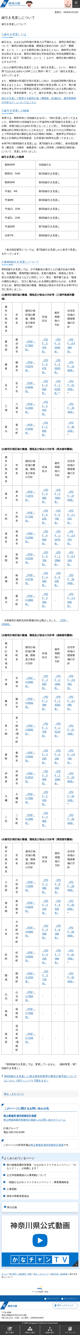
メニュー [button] (76, 6)
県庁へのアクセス (65, 1305)
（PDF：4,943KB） (30, 756)
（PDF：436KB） (71, 905)
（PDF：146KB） (71, 366)
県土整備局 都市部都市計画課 (19, 1115)
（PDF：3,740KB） (30, 1013)
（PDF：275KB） (71, 496)
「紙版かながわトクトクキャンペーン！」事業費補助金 (38, 1182)
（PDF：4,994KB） (30, 387)
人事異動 (12, 1189)
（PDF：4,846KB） (30, 931)
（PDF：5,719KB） (30, 516)
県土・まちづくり (14, 1094)
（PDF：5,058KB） (30, 682)
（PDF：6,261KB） (30, 777)
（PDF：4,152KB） (30, 977)
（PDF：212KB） (71, 385)
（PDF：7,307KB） (30, 496)
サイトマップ (52, 1299)
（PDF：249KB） (71, 777)
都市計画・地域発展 (59, 1274)
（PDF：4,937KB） (30, 366)
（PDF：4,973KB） (30, 579)
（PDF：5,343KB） (30, 408)
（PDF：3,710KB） (30, 1038)
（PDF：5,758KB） (30, 798)
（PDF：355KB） (71, 579)
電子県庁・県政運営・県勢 (20, 1274)
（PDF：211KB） (71, 730)
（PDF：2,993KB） (30, 730)
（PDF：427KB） (71, 954)
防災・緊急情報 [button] (68, 5)
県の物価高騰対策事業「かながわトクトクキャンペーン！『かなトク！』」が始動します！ (41, 1167)
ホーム (4, 1274)
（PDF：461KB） (71, 427)
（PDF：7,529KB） (30, 886)
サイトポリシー (70, 1299)
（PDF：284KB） (71, 886)
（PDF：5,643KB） (30, 429)
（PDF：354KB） (71, 408)
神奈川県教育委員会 (18, 1196)
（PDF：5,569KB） (30, 600)
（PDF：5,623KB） (30, 558)
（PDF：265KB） (71, 931)
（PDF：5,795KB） (30, 345)
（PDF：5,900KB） (30, 703)
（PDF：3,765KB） (30, 996)
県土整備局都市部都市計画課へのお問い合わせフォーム (34, 1120)
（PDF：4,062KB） (30, 907)
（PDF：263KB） (71, 819)
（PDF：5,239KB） (30, 819)
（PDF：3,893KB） (30, 956)
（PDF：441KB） (71, 796)
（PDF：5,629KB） (30, 537)
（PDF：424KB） (71, 977)
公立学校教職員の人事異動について (26, 1175)
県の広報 (12, 1207)
